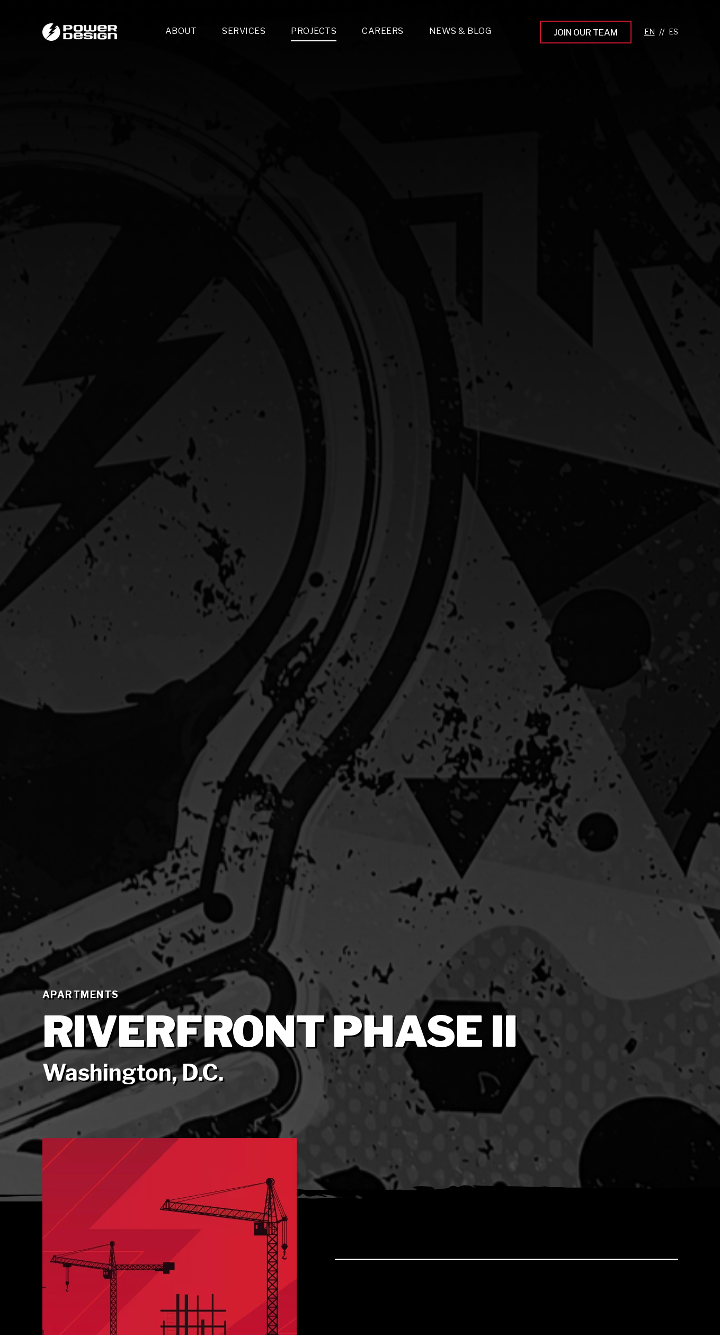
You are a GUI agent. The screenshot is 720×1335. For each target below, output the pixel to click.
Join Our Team (586, 33)
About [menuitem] (181, 31)
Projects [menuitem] (313, 31)
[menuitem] (243, 33)
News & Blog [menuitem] (460, 31)
